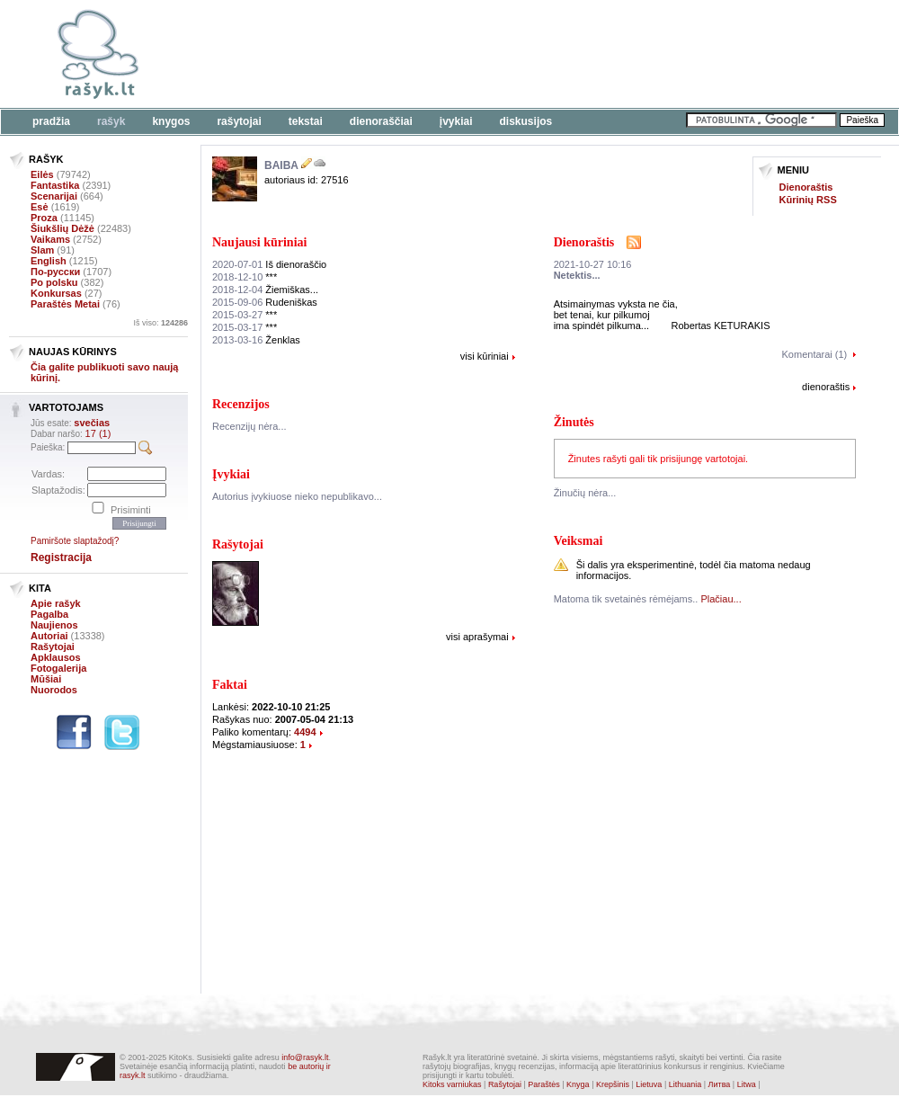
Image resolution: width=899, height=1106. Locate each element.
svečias (92, 422)
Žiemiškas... (265, 289)
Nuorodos (54, 689)
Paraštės (544, 1084)
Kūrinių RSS (808, 199)
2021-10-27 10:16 (593, 264)
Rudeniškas (264, 302)
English (49, 260)
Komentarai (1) (815, 354)
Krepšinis (612, 1084)
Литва (719, 1084)
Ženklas (256, 339)
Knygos (171, 121)
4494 (305, 732)
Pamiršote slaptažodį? (75, 541)
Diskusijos (526, 121)
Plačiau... (720, 598)
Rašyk (111, 121)
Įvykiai (456, 121)
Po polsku (54, 282)
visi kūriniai (484, 356)
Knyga (578, 1084)
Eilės (42, 174)
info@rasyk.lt (304, 1057)
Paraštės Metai (65, 304)
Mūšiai (46, 678)
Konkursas (56, 293)
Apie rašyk (56, 603)
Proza (44, 217)
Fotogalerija (58, 668)
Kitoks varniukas (452, 1084)
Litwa (746, 1084)
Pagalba (49, 614)
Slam (42, 250)
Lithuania (685, 1084)
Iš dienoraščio (269, 264)
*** (244, 277)
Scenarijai (54, 196)
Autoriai (49, 635)
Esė (40, 206)
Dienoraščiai (381, 121)
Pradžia (51, 121)
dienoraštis (826, 386)
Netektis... (577, 275)
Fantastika (55, 185)
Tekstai (306, 121)
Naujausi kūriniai (259, 242)
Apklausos (56, 657)
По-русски (55, 271)
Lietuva (649, 1084)
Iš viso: (160, 322)
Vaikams (50, 239)
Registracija (61, 557)
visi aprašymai (477, 636)
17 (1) (98, 433)
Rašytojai (239, 121)
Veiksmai (578, 541)
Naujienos (54, 625)
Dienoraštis (806, 187)
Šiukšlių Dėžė (62, 228)
